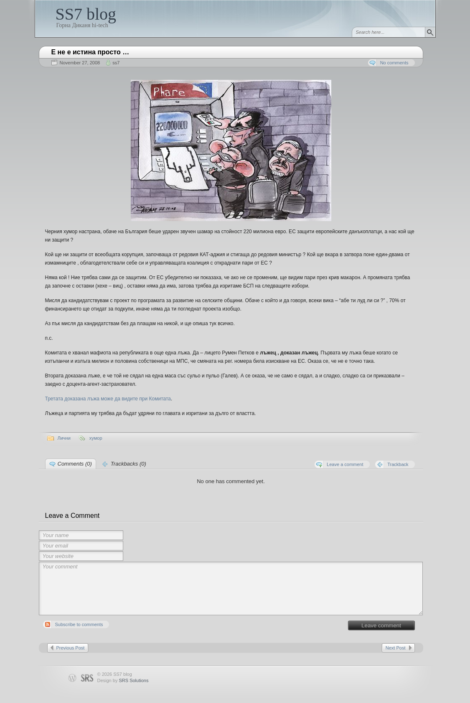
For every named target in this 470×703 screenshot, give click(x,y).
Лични (64, 438)
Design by (123, 680)
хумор (95, 438)
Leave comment (381, 625)
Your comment (231, 588)
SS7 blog (86, 14)
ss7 (115, 62)
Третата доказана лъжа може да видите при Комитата (108, 399)
